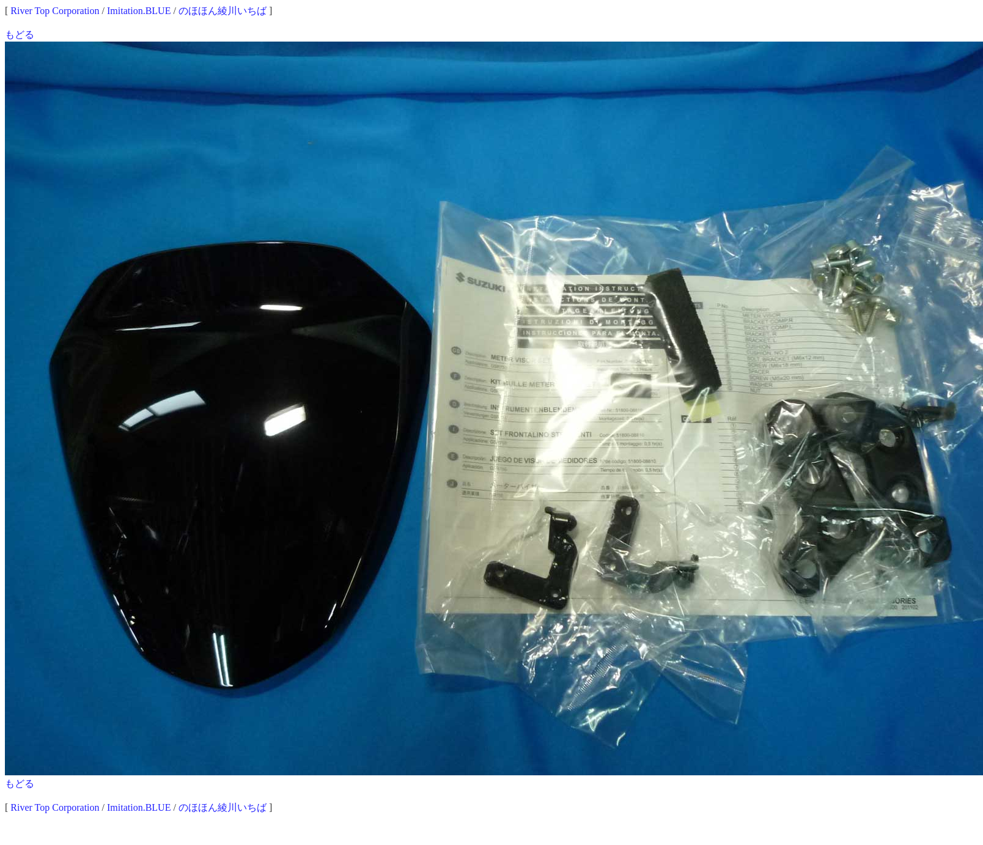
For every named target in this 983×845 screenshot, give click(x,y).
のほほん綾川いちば (223, 11)
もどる (19, 34)
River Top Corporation (54, 11)
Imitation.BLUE (139, 11)
